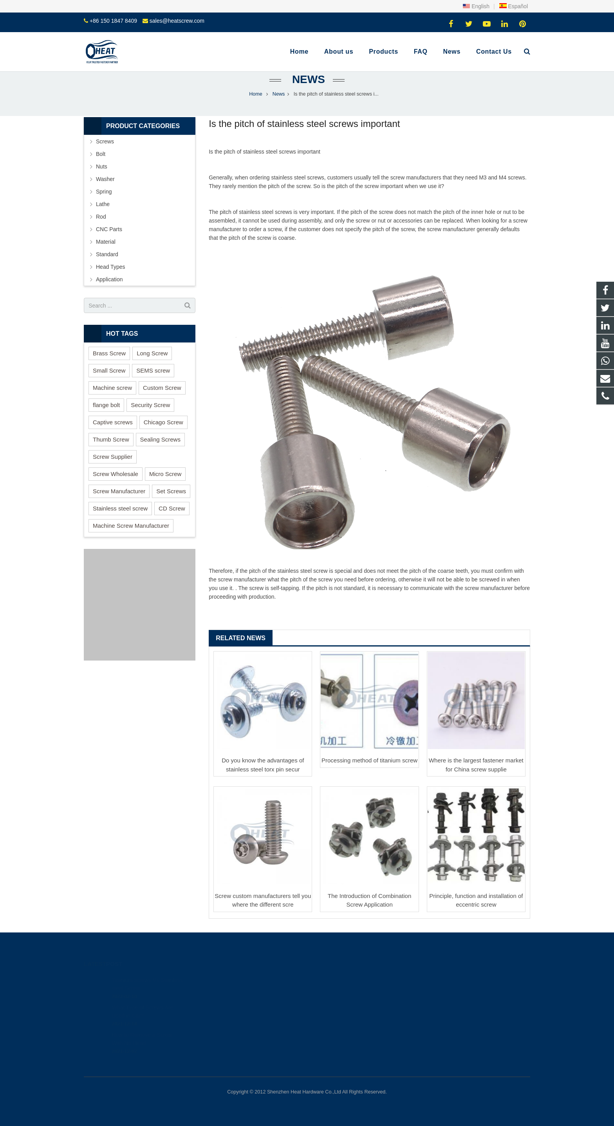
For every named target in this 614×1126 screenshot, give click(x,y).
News (307, 79)
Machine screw (112, 387)
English (476, 6)
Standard (107, 254)
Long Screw (152, 353)
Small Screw (109, 370)
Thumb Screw (111, 439)
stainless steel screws (265, 212)
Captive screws (113, 422)
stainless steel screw (268, 151)
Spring (104, 191)
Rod (101, 217)
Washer (105, 179)
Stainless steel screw (120, 508)
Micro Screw (165, 474)
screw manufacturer (414, 177)
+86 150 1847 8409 (113, 21)
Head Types (110, 267)
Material (106, 242)
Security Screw (150, 405)
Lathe (103, 204)
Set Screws (171, 491)
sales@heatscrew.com (177, 21)
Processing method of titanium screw (369, 760)
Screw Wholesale (115, 474)
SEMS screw (153, 370)
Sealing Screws (160, 439)
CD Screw (172, 508)
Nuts (101, 166)
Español (513, 6)
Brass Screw (109, 353)
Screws (105, 141)
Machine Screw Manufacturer (131, 525)
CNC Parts (109, 229)
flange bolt (106, 405)
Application (109, 279)
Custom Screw (162, 387)
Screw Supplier (112, 456)
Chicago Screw (163, 422)
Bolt (100, 154)
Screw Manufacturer (119, 491)
